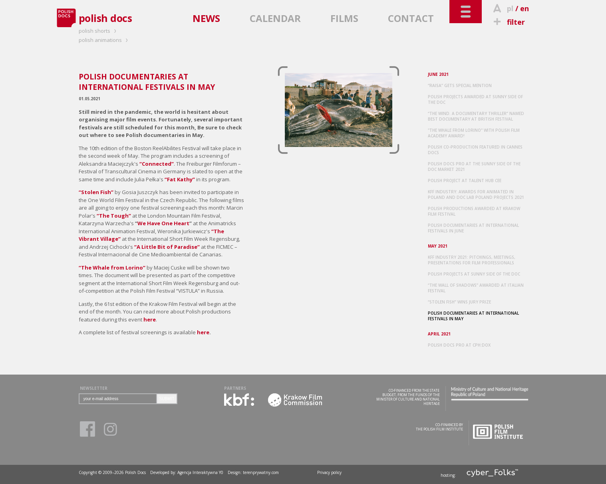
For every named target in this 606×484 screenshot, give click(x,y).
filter (508, 22)
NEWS (206, 18)
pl (510, 8)
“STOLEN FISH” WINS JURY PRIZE (459, 302)
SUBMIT (167, 399)
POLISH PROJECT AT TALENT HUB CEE (464, 180)
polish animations (104, 40)
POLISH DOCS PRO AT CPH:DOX (459, 345)
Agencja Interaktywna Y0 (200, 472)
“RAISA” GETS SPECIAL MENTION (460, 85)
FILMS (344, 18)
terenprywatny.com (261, 472)
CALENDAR (275, 18)
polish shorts (99, 30)
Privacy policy (329, 472)
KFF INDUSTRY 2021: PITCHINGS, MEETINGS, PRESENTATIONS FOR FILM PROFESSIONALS (471, 260)
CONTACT (411, 18)
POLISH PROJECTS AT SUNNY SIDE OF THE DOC (474, 274)
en (524, 8)
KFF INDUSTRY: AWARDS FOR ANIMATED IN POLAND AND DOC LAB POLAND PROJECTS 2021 (476, 194)
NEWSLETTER (93, 388)
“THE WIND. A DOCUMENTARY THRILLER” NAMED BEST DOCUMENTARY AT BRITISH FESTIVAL (476, 116)
